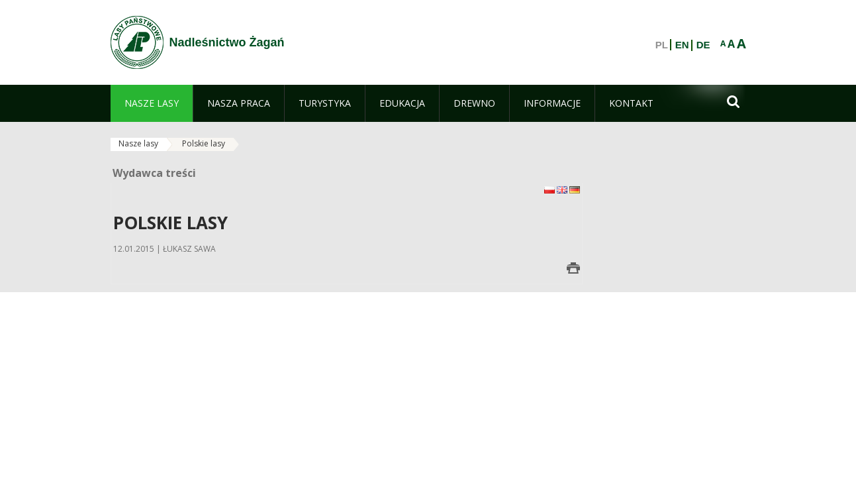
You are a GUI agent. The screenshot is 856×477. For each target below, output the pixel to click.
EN (682, 45)
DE (703, 45)
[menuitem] (152, 103)
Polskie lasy (203, 143)
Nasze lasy (138, 143)
